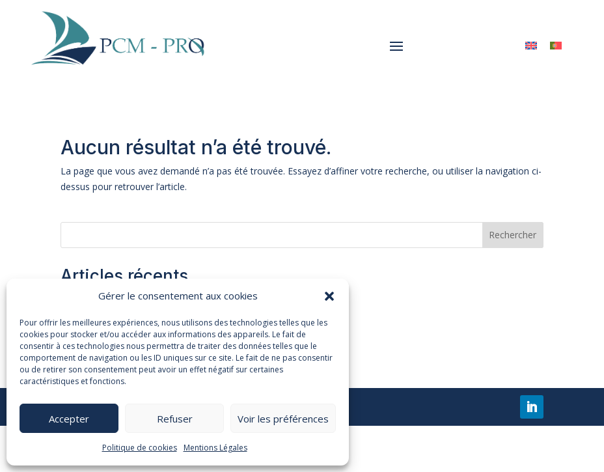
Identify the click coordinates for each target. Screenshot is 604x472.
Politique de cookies (139, 447)
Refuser (175, 418)
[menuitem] (531, 45)
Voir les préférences (283, 418)
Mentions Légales (215, 447)
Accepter (69, 418)
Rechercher (512, 235)
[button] (329, 296)
